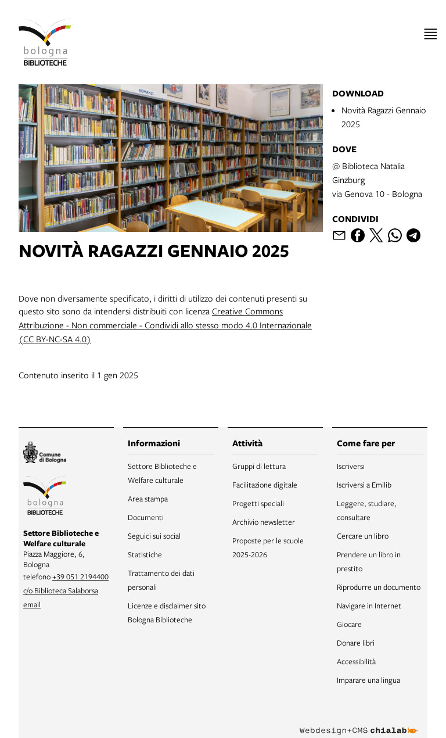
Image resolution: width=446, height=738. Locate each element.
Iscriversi (351, 466)
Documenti (146, 517)
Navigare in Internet (369, 605)
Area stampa (148, 498)
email (32, 604)
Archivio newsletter (263, 522)
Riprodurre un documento (378, 587)
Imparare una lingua (368, 680)
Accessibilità (356, 661)
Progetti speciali (258, 503)
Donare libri (356, 642)
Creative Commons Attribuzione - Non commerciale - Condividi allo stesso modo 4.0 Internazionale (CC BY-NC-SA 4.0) (165, 325)
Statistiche (145, 554)
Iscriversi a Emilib (364, 484)
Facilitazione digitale (264, 484)
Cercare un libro (363, 536)
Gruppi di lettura (259, 466)
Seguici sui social (154, 536)
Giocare (349, 624)
